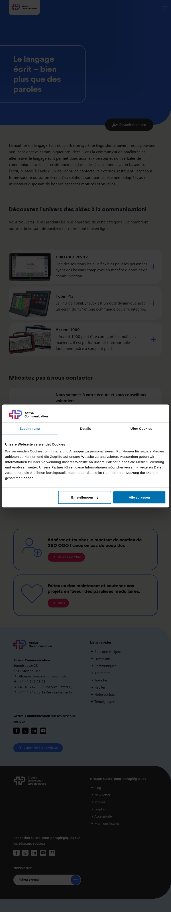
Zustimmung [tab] (30, 428)
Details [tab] (85, 428)
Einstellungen (84, 497)
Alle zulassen (139, 497)
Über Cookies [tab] (141, 428)
